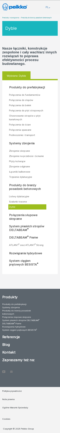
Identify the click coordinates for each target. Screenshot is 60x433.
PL (48, 7)
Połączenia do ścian (20, 124)
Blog (6, 345)
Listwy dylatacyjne (19, 196)
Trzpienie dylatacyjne (20, 177)
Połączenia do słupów (21, 100)
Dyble (12, 206)
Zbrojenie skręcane (19, 150)
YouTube (3, 370)
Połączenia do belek (20, 105)
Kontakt (8, 352)
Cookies (6, 419)
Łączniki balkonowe (19, 171)
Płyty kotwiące (17, 161)
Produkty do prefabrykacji (27, 87)
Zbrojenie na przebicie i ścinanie (26, 156)
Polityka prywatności (12, 391)
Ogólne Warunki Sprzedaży (15, 407)
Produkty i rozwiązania (10, 18)
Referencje (11, 337)
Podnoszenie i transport (22, 135)
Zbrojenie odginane (19, 166)
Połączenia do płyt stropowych (26, 110)
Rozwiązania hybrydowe (25, 253)
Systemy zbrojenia (22, 143)
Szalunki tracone (18, 201)
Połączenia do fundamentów (24, 94)
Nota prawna (8, 399)
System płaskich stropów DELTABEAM (26, 228)
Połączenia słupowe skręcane (23, 217)
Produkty (10, 297)
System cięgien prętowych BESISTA (23, 262)
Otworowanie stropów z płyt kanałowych (25, 117)
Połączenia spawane (20, 129)
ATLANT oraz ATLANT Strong (26, 245)
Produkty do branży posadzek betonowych (36, 18)
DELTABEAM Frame (23, 237)
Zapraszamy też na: (18, 360)
